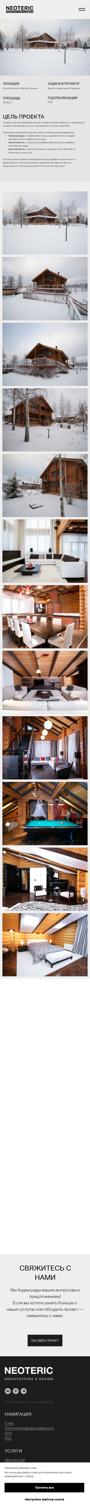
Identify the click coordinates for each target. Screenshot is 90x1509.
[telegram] (24, 1381)
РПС (8, 1429)
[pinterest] (16, 1381)
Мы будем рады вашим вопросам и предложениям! (45, 1303)
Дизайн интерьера (19, 1455)
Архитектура (15, 1450)
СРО (8, 1423)
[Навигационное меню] (81, 9)
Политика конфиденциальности (29, 1418)
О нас (9, 1413)
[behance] (8, 1381)
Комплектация (16, 1460)
